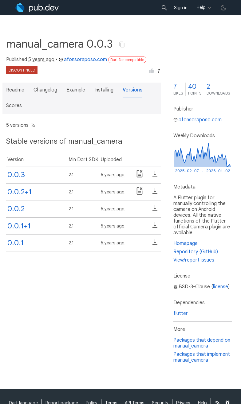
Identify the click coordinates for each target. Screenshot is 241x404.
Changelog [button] (45, 90)
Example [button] (75, 90)
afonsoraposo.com (83, 59)
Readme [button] (15, 90)
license (220, 287)
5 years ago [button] (41, 59)
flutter (180, 313)
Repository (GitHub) (195, 252)
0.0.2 (16, 208)
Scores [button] (14, 106)
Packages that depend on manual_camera (201, 343)
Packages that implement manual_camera (201, 357)
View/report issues (193, 260)
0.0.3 (16, 174)
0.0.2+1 (19, 191)
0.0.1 (15, 242)
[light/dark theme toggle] (223, 7)
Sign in (181, 7)
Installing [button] (103, 90)
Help (201, 7)
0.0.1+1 (19, 226)
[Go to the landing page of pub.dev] (37, 7)
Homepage (185, 243)
